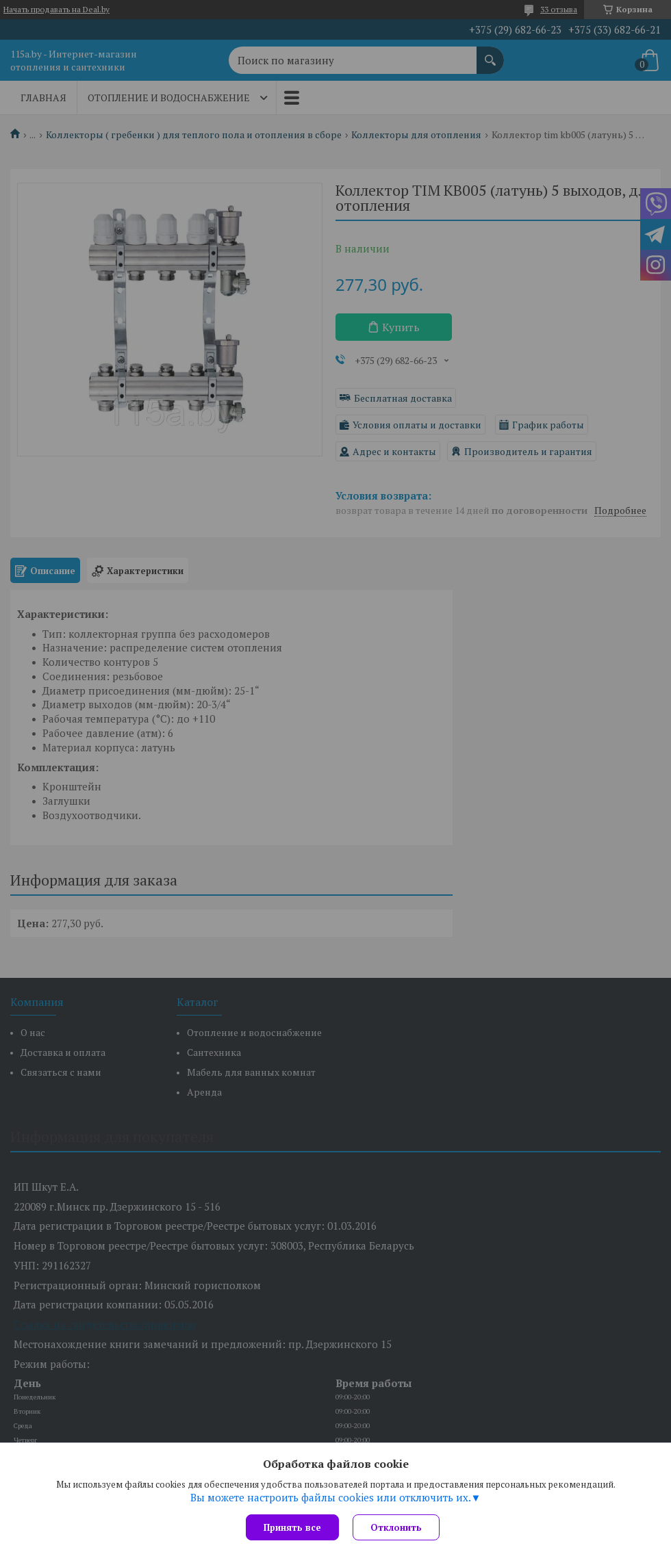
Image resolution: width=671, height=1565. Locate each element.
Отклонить (396, 1527)
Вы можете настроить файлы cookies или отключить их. (330, 1497)
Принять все (292, 1527)
